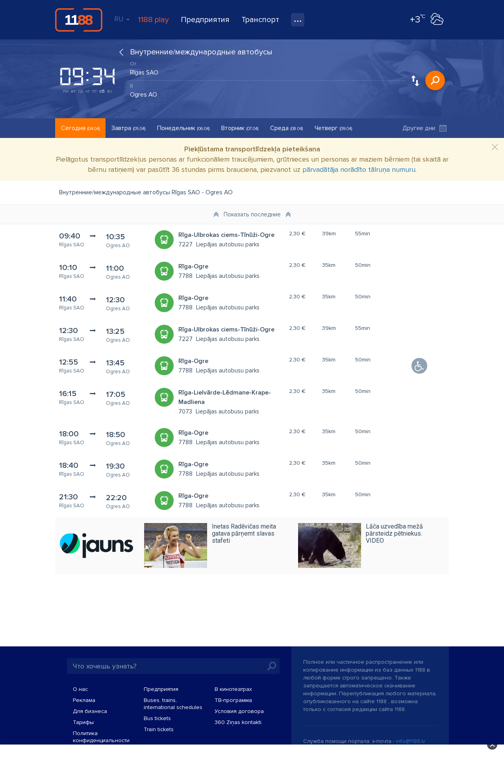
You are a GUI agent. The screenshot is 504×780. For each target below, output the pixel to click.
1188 (78, 20)
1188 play (153, 19)
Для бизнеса (90, 711)
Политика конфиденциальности (101, 737)
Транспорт (260, 19)
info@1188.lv (410, 741)
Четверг (333, 128)
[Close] (495, 147)
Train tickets (159, 729)
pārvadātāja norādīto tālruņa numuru (358, 169)
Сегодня (80, 128)
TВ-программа (233, 700)
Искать (435, 80)
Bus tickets (157, 718)
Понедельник (183, 128)
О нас (80, 689)
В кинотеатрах (233, 689)
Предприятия (205, 19)
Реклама (84, 700)
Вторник (239, 128)
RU (122, 19)
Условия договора (239, 711)
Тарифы (83, 722)
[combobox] (266, 70)
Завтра (128, 128)
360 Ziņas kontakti (238, 722)
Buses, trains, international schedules (173, 704)
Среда (286, 128)
